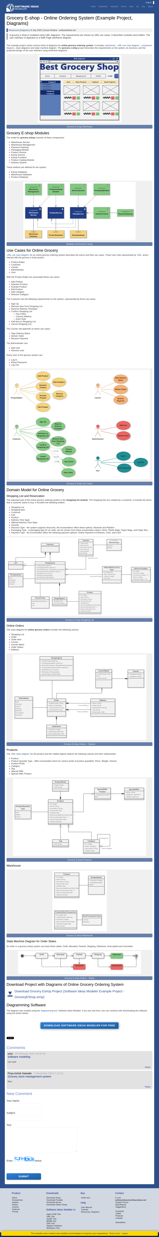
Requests (114, 6)
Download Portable (55, 1200)
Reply (147, 1067)
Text (9, 1125)
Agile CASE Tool (54, 1214)
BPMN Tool (51, 1221)
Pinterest (119, 1216)
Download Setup (54, 1198)
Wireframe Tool (53, 1228)
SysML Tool (51, 1219)
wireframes (110, 45)
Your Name (13, 1100)
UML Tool (51, 1216)
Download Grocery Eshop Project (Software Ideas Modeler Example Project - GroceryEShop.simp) (69, 994)
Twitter (118, 1213)
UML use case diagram (128, 45)
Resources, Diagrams (90, 1212)
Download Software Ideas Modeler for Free (79, 1025)
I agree (124, 1233)
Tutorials (84, 1210)
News (93, 6)
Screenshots (17, 1200)
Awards (15, 1202)
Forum (123, 6)
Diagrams (24, 30)
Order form (85, 1198)
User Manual (86, 1207)
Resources (14, 30)
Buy (143, 6)
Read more (114, 1233)
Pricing (15, 1211)
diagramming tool (49, 1010)
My (137, 6)
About (150, 6)
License (15, 1207)
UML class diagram (20, 754)
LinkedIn (119, 1218)
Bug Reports (120, 1205)
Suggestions (120, 1207)
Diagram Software (54, 1226)
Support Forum (121, 1202)
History (15, 1205)
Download (103, 6)
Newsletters (120, 1222)
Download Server (54, 1202)
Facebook (119, 1211)
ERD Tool (51, 1223)
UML (139, 255)
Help (131, 6)
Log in (149, 2)
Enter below (24, 1159)
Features (16, 1209)
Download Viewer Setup (57, 1205)
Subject (11, 1112)
